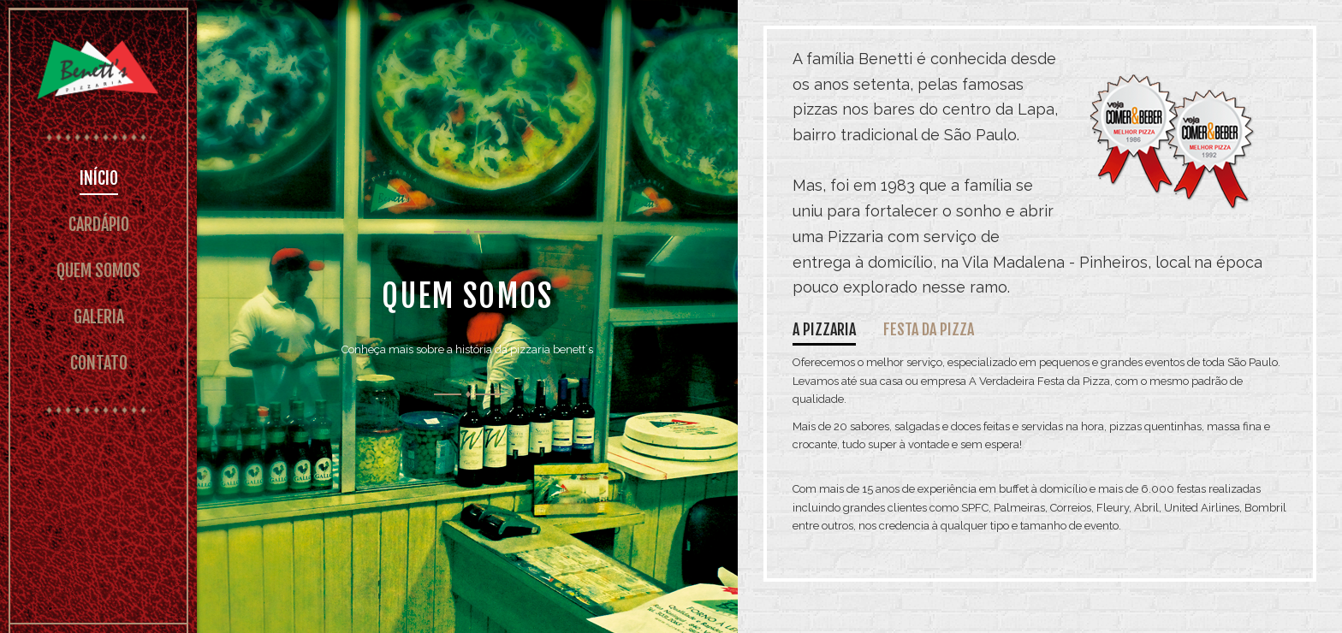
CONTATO (99, 363)
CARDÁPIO (98, 224)
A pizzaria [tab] (824, 329)
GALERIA (99, 317)
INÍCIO (99, 178)
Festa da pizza (928, 329)
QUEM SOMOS (98, 270)
